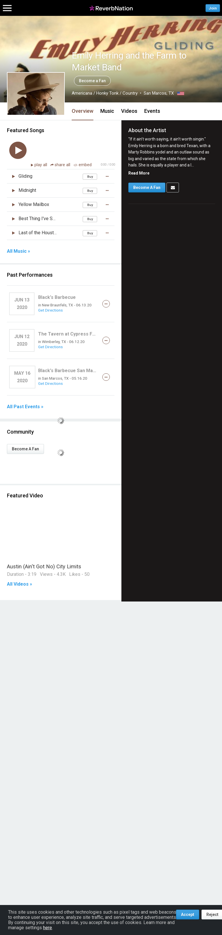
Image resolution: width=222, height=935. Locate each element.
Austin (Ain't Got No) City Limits (44, 566)
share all (61, 164)
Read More (138, 173)
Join (213, 8)
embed (83, 164)
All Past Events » (25, 406)
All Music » (18, 251)
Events (152, 111)
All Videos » (19, 584)
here (47, 927)
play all (41, 164)
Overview (82, 111)
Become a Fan (92, 80)
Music (107, 111)
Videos (129, 111)
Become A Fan (25, 449)
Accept (187, 914)
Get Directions (50, 310)
